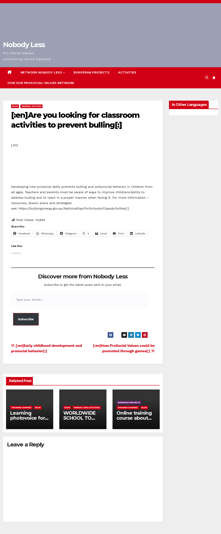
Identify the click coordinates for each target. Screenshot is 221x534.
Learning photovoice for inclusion (27, 418)
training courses (21, 407)
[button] (206, 78)
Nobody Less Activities (87, 407)
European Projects (91, 72)
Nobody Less (24, 44)
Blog (15, 106)
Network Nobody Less (42, 72)
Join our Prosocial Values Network (40, 83)
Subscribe (26, 319)
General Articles (31, 106)
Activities (127, 72)
